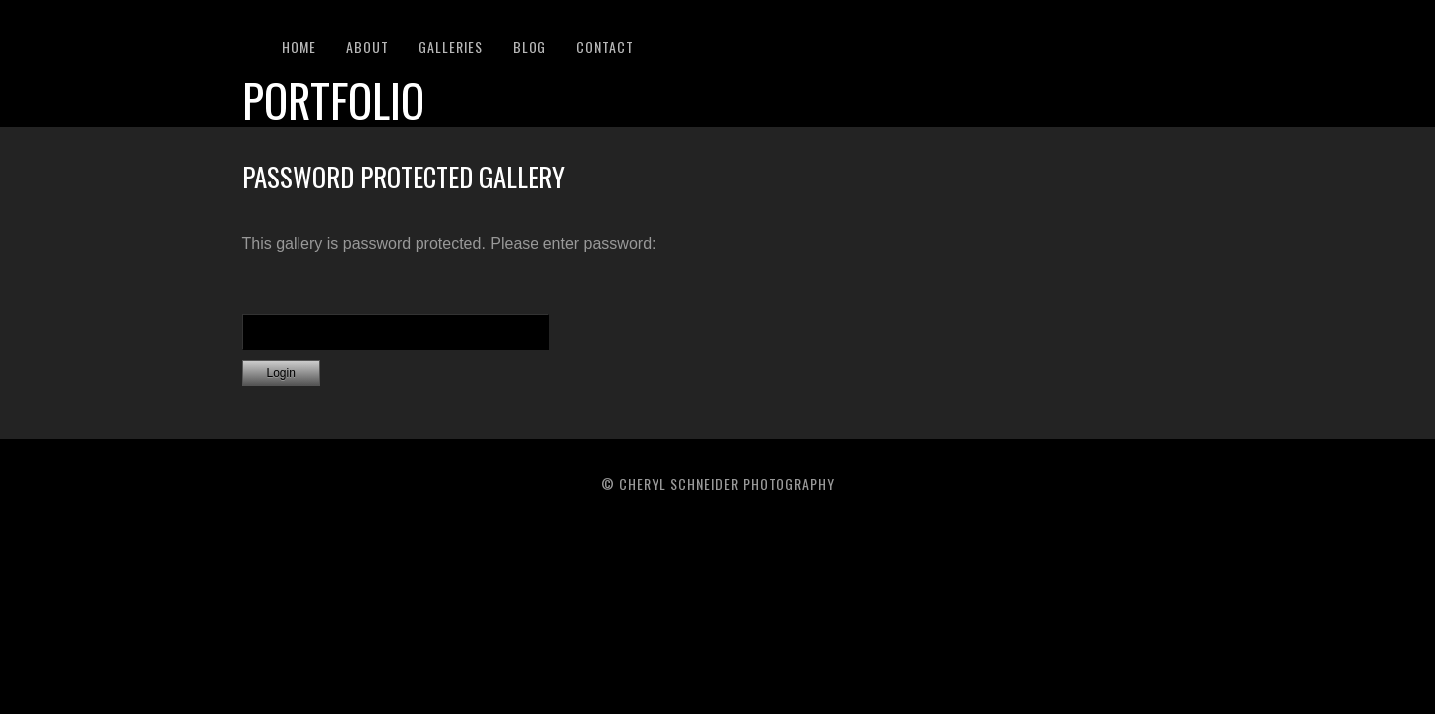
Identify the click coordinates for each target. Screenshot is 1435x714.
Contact (605, 46)
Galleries (451, 46)
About (367, 46)
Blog (529, 46)
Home (299, 46)
